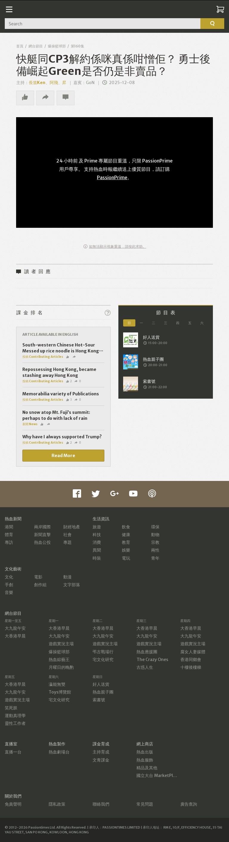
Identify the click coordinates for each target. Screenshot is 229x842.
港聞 (9, 527)
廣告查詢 (188, 804)
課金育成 (100, 744)
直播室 (11, 744)
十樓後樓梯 (190, 667)
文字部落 (71, 584)
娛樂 (126, 550)
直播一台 (13, 752)
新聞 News (30, 424)
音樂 (9, 592)
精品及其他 (147, 767)
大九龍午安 (15, 628)
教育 (126, 542)
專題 (67, 542)
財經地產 (71, 527)
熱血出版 (145, 752)
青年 (155, 558)
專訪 (9, 542)
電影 (38, 577)
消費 (96, 542)
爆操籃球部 (57, 46)
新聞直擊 (42, 534)
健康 (126, 534)
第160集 (77, 46)
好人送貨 (100, 684)
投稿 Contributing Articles (42, 357)
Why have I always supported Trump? (62, 436)
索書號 (98, 699)
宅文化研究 (102, 659)
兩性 (155, 550)
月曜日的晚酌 (61, 667)
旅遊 (96, 527)
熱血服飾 (145, 760)
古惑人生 (145, 667)
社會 (67, 534)
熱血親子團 (102, 692)
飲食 (126, 527)
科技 (96, 534)
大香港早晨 (15, 636)
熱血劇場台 (59, 752)
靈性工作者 (15, 723)
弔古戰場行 (102, 651)
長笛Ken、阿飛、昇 (47, 82)
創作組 (40, 584)
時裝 (96, 558)
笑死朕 (11, 708)
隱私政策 (57, 804)
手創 (9, 584)
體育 (9, 534)
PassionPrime (112, 177)
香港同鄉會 (190, 659)
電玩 (126, 558)
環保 (155, 527)
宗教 (155, 542)
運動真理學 (15, 715)
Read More (63, 455)
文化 (9, 577)
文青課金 (100, 760)
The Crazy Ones (152, 659)
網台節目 (35, 46)
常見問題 (145, 804)
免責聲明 (13, 804)
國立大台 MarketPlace (158, 775)
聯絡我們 (100, 804)
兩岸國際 (42, 527)
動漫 (67, 577)
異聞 (96, 550)
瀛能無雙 (57, 684)
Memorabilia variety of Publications (60, 394)
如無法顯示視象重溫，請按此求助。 (114, 246)
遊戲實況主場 (61, 643)
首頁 (19, 46)
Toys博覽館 (60, 692)
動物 (155, 534)
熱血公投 (42, 542)
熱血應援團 (147, 651)
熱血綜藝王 (59, 659)
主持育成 (100, 752)
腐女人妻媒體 (192, 651)
